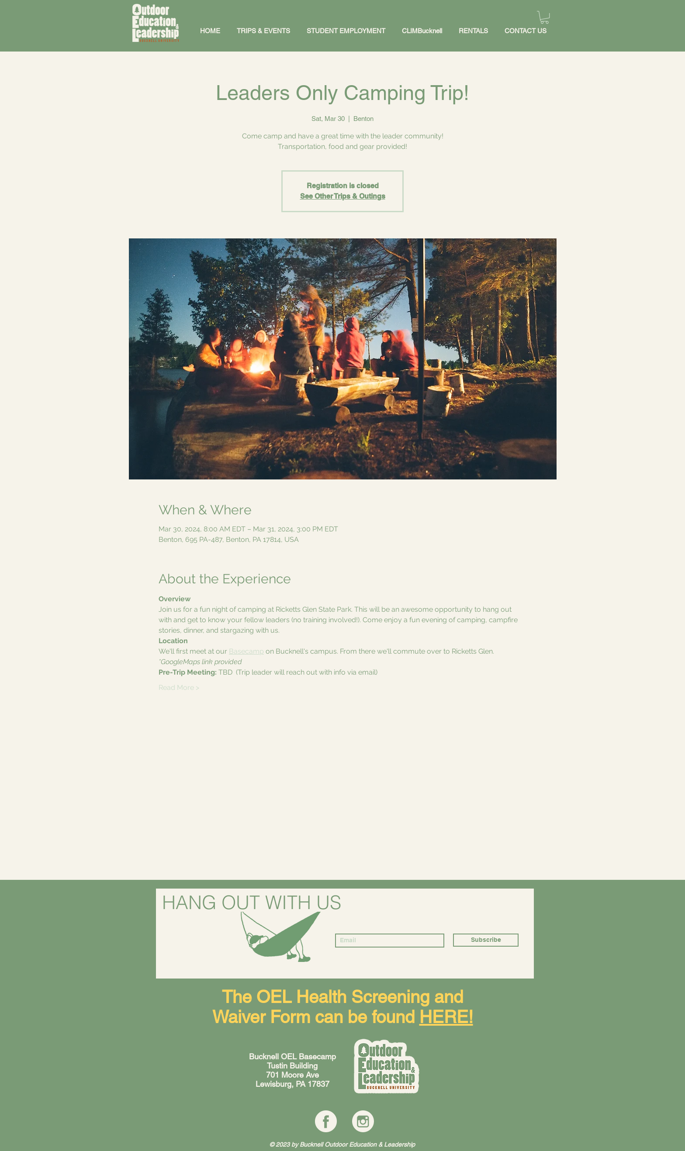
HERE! (446, 1017)
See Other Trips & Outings (342, 196)
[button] (544, 17)
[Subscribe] (486, 940)
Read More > (179, 687)
